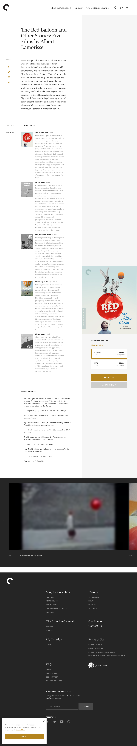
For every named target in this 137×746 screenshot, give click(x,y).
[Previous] (3, 521)
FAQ (48, 664)
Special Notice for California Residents (106, 656)
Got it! (24, 736)
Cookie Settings (95, 648)
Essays (91, 601)
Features (92, 605)
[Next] (133, 521)
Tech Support (52, 677)
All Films (50, 597)
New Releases (52, 601)
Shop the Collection (61, 7)
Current (78, 7)
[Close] (43, 721)
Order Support (53, 673)
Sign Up (49, 630)
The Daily (92, 608)
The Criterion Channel (97, 7)
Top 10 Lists (93, 597)
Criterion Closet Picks (56, 608)
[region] (24, 731)
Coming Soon (52, 605)
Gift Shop (50, 612)
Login (48, 644)
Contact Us (95, 626)
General (50, 669)
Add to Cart (109, 377)
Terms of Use (96, 639)
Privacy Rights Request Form (101, 652)
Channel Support (54, 681)
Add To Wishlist (109, 385)
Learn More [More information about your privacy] (20, 730)
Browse (49, 626)
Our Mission (95, 621)
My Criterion (54, 639)
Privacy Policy (95, 644)
